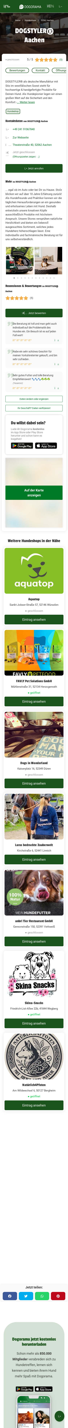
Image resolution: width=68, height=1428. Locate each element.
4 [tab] (25, 278)
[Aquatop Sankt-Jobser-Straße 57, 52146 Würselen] (34, 586)
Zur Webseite (21, 137)
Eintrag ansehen (34, 619)
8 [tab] (39, 278)
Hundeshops (30, 20)
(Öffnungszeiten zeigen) (26, 156)
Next (65, 260)
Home (17, 20)
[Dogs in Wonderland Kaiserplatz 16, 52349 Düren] (34, 750)
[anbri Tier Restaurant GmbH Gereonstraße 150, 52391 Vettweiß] (34, 908)
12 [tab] (54, 278)
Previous (3, 260)
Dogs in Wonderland (34, 763)
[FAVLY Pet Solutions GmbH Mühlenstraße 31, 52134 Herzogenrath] (34, 668)
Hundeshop (13, 111)
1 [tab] (14, 278)
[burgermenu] (7, 6)
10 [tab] (47, 278)
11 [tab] (50, 278)
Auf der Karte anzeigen (34, 492)
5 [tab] (28, 278)
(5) (61, 59)
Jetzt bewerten (34, 313)
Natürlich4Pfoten (34, 1085)
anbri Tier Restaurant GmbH (34, 921)
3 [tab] (21, 278)
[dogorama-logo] (30, 6)
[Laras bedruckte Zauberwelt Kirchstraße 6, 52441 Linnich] (34, 829)
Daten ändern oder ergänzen (34, 399)
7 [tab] (36, 278)
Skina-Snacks (34, 1003)
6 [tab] (32, 278)
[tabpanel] (19, 260)
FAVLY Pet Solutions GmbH (34, 681)
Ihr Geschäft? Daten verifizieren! (34, 408)
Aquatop (34, 599)
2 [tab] (18, 278)
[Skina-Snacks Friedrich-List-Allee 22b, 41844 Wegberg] (34, 990)
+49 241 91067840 (24, 129)
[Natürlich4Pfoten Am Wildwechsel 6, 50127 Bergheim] (34, 1072)
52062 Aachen (47, 20)
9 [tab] (43, 278)
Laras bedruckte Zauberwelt (34, 845)
